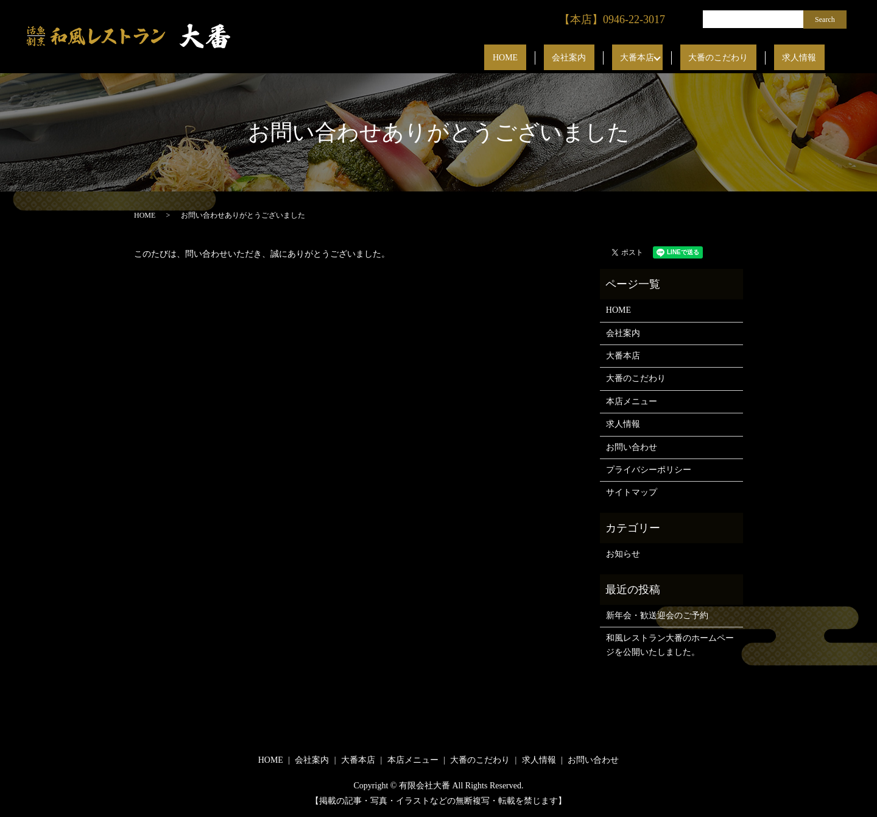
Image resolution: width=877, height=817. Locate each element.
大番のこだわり (743, 58)
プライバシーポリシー (648, 469)
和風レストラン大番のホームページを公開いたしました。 (670, 644)
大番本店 (670, 58)
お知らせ (623, 553)
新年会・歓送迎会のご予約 (657, 615)
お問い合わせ (631, 447)
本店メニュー (631, 401)
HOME (570, 58)
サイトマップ (631, 492)
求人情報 (808, 58)
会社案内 (618, 58)
